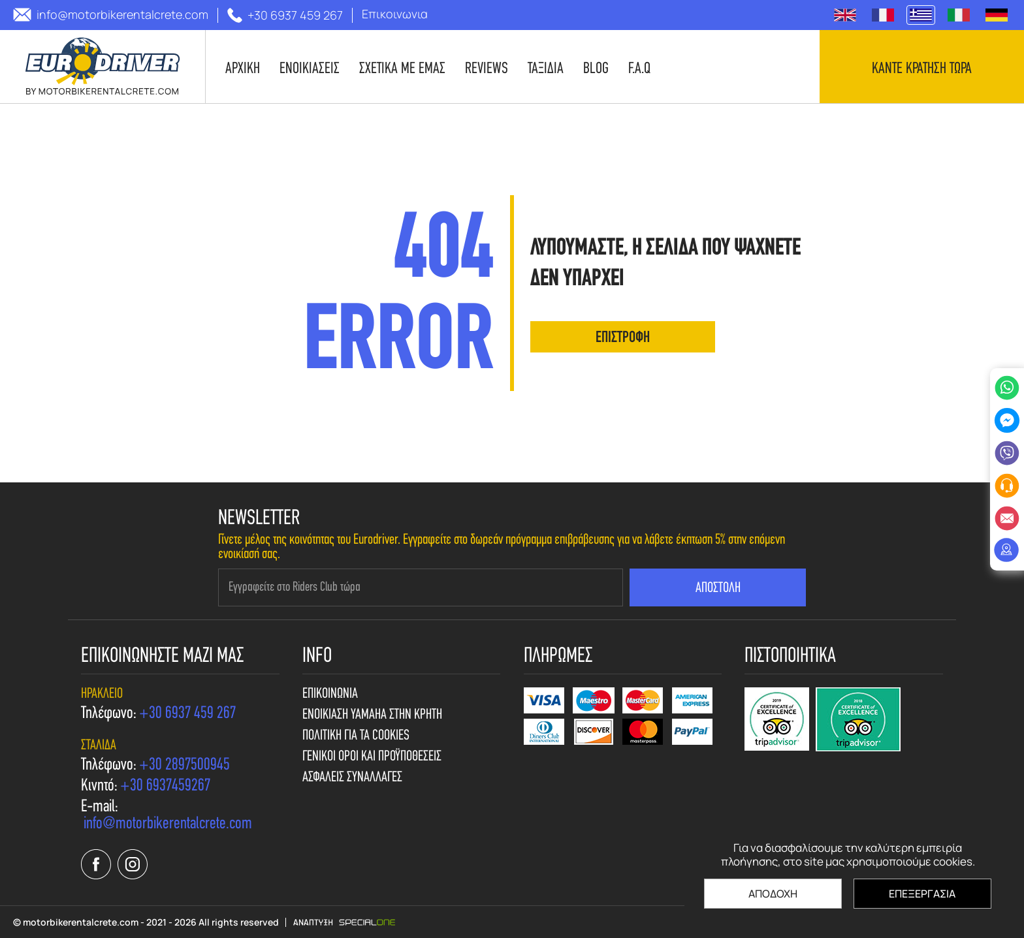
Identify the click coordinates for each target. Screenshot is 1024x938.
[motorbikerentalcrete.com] (103, 66)
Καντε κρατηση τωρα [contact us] (922, 69)
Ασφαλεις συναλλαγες (352, 778)
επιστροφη (623, 338)
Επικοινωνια (330, 694)
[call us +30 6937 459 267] (285, 15)
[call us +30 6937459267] (165, 786)
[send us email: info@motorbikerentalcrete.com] (110, 15)
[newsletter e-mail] (420, 587)
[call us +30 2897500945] (184, 765)
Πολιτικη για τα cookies (355, 736)
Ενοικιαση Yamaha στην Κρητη (372, 715)
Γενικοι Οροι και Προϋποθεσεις (371, 757)
